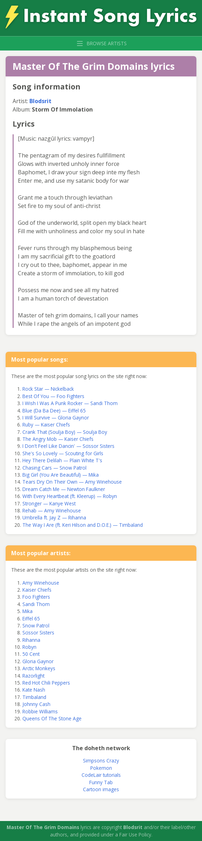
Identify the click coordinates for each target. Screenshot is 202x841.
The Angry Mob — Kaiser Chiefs (57, 439)
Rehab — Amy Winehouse (51, 510)
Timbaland (34, 697)
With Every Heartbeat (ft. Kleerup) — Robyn (69, 496)
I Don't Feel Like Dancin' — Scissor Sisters (68, 446)
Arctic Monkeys (38, 668)
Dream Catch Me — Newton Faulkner (63, 489)
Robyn (29, 647)
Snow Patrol (35, 625)
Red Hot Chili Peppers (46, 682)
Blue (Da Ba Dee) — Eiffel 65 (54, 410)
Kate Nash (33, 689)
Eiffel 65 (31, 618)
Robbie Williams (40, 711)
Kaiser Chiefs (36, 589)
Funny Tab (101, 782)
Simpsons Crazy (101, 760)
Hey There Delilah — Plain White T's (62, 460)
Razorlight (33, 675)
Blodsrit (40, 101)
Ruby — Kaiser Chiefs (46, 424)
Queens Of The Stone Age (52, 718)
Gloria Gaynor (38, 661)
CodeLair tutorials (101, 775)
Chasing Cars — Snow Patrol (54, 467)
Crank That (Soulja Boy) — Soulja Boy (64, 432)
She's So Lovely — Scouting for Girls (62, 453)
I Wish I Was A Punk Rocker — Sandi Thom (70, 403)
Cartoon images (101, 789)
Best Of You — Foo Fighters (53, 396)
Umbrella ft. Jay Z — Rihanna (54, 517)
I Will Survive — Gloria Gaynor (55, 417)
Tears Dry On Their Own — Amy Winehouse (72, 481)
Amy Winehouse (40, 582)
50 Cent (31, 654)
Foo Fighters (36, 596)
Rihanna (31, 640)
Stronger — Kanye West (49, 503)
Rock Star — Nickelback (48, 388)
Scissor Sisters (38, 632)
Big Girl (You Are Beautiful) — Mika (60, 474)
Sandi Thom (36, 604)
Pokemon (101, 768)
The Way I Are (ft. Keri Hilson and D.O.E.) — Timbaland (82, 525)
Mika (27, 611)
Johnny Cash (36, 704)
